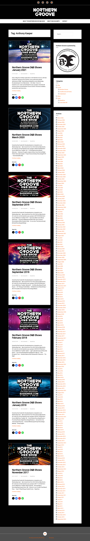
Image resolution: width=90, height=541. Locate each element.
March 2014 (60, 429)
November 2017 (62, 333)
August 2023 (61, 183)
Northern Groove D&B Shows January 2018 (27, 403)
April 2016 (60, 375)
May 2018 (60, 320)
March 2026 (60, 118)
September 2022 (62, 207)
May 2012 (60, 477)
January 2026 (61, 122)
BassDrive (33, 73)
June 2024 (60, 161)
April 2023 (60, 192)
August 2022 (61, 209)
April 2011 (60, 506)
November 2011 (62, 490)
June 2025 (60, 135)
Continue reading (18, 91)
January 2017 (61, 355)
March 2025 (60, 142)
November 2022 (62, 203)
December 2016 (62, 357)
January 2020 (61, 277)
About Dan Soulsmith (53, 21)
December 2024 (62, 148)
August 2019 (61, 288)
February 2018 (61, 327)
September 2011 (62, 495)
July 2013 (60, 447)
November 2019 (62, 281)
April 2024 (60, 166)
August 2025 (61, 131)
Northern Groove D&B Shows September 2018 (27, 270)
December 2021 (62, 227)
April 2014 (60, 427)
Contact (64, 21)
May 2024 (60, 163)
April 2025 (60, 139)
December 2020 (62, 253)
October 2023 (61, 179)
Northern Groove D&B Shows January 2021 (27, 68)
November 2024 (62, 150)
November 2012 (62, 464)
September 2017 (62, 338)
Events (59, 87)
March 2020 (60, 272)
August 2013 (61, 445)
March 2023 (60, 194)
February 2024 (61, 170)
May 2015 (60, 399)
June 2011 (60, 501)
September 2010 (62, 519)
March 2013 (60, 456)
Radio (59, 98)
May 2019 (60, 294)
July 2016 (60, 368)
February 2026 (61, 120)
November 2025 (62, 124)
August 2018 (61, 314)
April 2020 (60, 270)
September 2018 (62, 312)
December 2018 (62, 305)
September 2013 (62, 442)
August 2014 (61, 418)
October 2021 (61, 231)
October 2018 (61, 309)
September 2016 (62, 364)
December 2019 (62, 279)
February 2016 (61, 379)
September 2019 (62, 285)
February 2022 (61, 222)
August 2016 (61, 366)
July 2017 (60, 342)
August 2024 (61, 157)
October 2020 (61, 257)
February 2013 (61, 458)
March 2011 (60, 508)
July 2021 (60, 237)
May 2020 (60, 268)
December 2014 (62, 410)
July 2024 (60, 159)
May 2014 (60, 425)
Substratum (63, 93)
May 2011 (60, 504)
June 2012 (60, 475)
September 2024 (62, 155)
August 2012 (61, 471)
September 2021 (62, 233)
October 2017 (61, 336)
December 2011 (62, 488)
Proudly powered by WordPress (36, 537)
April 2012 (60, 480)
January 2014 (61, 434)
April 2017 (60, 349)
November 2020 (62, 255)
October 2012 (61, 466)
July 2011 (60, 499)
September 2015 (62, 390)
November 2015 (62, 386)
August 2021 (61, 235)
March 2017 (60, 351)
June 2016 (60, 371)
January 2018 (61, 329)
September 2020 (62, 259)
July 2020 (60, 264)
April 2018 (60, 323)
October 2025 (61, 126)
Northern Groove (64, 89)
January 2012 (61, 486)
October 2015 (61, 388)
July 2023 (60, 185)
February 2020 (61, 275)
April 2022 (60, 218)
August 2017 (61, 340)
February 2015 (61, 405)
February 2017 (61, 353)
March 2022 (60, 220)
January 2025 (61, 146)
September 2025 (62, 128)
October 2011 (61, 493)
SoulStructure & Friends (66, 91)
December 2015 (62, 384)
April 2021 (60, 244)
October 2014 (61, 414)
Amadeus (51, 537)
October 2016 (61, 362)
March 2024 (60, 168)
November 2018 (62, 307)
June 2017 (60, 344)
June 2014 (60, 423)
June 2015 (60, 397)
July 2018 (60, 316)
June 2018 (60, 318)
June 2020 (60, 266)
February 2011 (61, 510)
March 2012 (60, 482)
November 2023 (62, 176)
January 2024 (61, 172)
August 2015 (61, 392)
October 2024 (61, 152)
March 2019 (60, 299)
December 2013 (62, 436)
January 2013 (61, 460)
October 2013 (61, 440)
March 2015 (60, 403)
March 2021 (60, 246)
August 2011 (61, 497)
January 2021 (61, 251)
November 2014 (62, 412)
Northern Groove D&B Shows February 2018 (27, 336)
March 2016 (60, 377)
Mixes (59, 96)
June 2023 (60, 187)
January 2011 (61, 512)
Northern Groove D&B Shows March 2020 (27, 136)
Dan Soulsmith (24, 73)
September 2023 (62, 181)
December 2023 (62, 174)
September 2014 (62, 416)
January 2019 (61, 303)
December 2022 (62, 200)
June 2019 (60, 292)
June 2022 (60, 213)
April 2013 (60, 453)
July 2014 (60, 421)
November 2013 (62, 438)
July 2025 (60, 133)
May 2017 (60, 347)
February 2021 (61, 248)
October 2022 (61, 205)
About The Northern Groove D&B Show (34, 21)
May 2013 (60, 451)
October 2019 (61, 283)
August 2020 (61, 261)
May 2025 (60, 137)
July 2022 (60, 211)
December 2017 (62, 331)
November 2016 (62, 360)
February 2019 (61, 301)
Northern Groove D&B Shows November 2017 (27, 471)
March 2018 (60, 325)
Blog (59, 85)
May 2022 (60, 216)
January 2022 (61, 224)
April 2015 (60, 401)
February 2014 (61, 432)
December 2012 (62, 462)
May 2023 (60, 190)
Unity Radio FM (63, 102)
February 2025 (61, 144)
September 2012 (62, 469)
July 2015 (60, 395)
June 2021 (60, 240)
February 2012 (61, 484)
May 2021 (60, 242)
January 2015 (61, 408)
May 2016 (60, 373)
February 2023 (61, 196)
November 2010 (62, 514)
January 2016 (61, 381)
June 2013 (60, 449)
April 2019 (60, 296)
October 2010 (61, 517)
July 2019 (60, 290)
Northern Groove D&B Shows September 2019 (27, 203)
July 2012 (60, 473)
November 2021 (62, 229)
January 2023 (61, 198)
